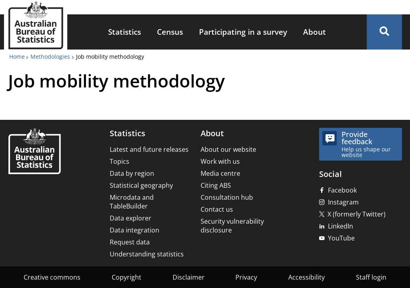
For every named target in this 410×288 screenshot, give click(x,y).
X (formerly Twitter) (357, 214)
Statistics (124, 32)
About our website (228, 149)
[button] (384, 32)
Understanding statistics (147, 254)
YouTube (341, 238)
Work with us (220, 161)
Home (17, 56)
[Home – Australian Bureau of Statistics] (34, 152)
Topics (119, 161)
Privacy (246, 277)
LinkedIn (340, 226)
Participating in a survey (243, 32)
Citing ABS (216, 185)
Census (170, 32)
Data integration (134, 230)
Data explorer (130, 218)
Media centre (220, 173)
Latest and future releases (149, 149)
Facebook (342, 190)
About (314, 32)
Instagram (343, 202)
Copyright (126, 277)
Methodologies (50, 56)
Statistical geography (141, 185)
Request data (130, 242)
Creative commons (52, 277)
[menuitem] (124, 32)
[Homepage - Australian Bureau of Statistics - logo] (35, 25)
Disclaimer (189, 277)
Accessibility (306, 277)
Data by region (132, 173)
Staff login (371, 277)
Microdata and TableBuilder (132, 202)
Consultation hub (227, 197)
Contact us (217, 209)
